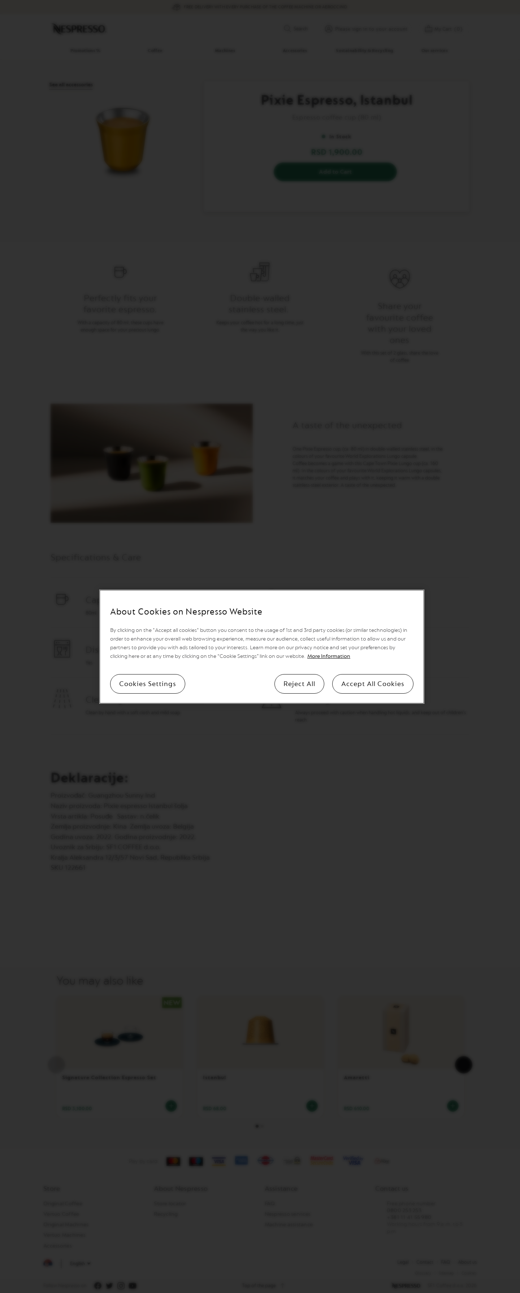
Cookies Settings (147, 684)
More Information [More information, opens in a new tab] (328, 656)
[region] (261, 647)
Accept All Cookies (372, 684)
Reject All (299, 684)
